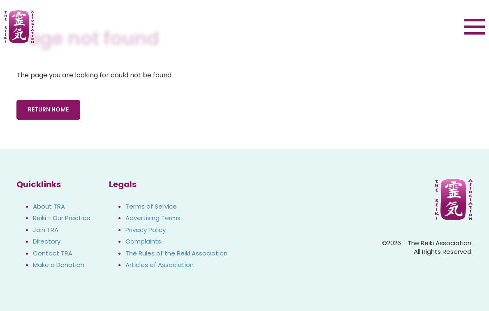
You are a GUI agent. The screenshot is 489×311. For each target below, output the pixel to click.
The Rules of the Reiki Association (176, 253)
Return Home (48, 109)
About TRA (49, 206)
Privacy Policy (145, 229)
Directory (46, 241)
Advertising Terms (153, 218)
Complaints (143, 241)
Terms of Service (151, 206)
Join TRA (45, 229)
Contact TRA (52, 253)
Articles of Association (159, 264)
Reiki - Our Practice (61, 218)
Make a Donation (58, 264)
